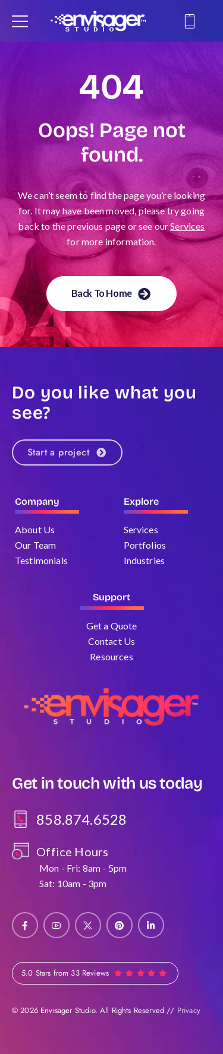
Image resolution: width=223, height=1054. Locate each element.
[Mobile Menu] (20, 21)
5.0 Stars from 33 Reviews (65, 973)
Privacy (188, 1010)
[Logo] (98, 21)
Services (187, 226)
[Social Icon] (25, 925)
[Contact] (191, 21)
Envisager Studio (67, 1010)
